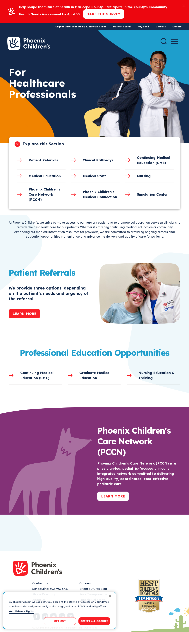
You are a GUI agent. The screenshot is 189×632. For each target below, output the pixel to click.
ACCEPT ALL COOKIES (94, 620)
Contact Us (40, 583)
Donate (177, 26)
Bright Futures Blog (93, 589)
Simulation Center (152, 194)
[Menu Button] (174, 41)
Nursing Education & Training (156, 375)
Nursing (144, 176)
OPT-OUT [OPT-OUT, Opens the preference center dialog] (60, 620)
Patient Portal (122, 26)
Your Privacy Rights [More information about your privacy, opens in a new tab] (21, 611)
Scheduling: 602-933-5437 (50, 589)
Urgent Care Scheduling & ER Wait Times (80, 26)
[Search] (163, 41)
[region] (59, 610)
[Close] (184, 5)
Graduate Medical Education (94, 375)
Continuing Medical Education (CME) (153, 160)
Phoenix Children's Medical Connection (100, 194)
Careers (161, 26)
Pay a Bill (143, 26)
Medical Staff (94, 176)
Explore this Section (43, 143)
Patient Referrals (43, 160)
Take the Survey (103, 14)
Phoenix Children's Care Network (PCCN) (44, 194)
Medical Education (45, 176)
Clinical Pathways (98, 160)
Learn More (24, 313)
